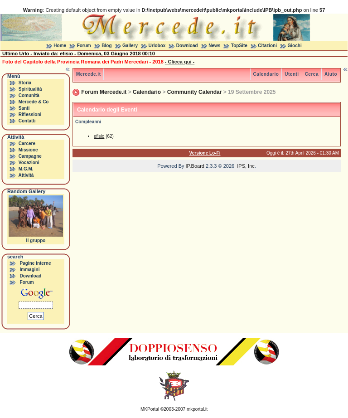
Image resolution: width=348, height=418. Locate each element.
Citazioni (267, 45)
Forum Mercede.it (103, 92)
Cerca (312, 74)
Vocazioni (29, 162)
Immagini (30, 269)
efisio (99, 136)
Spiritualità (30, 89)
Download (187, 45)
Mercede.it (88, 74)
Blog (106, 45)
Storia (25, 82)
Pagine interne (35, 263)
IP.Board (195, 166)
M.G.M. (26, 168)
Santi (24, 108)
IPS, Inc (246, 166)
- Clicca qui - (179, 61)
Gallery (130, 45)
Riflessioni (30, 114)
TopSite (239, 45)
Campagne (30, 156)
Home (59, 45)
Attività (26, 175)
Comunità (29, 95)
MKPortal (149, 409)
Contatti (27, 120)
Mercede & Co (34, 101)
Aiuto (330, 74)
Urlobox (157, 45)
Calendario (266, 74)
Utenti (292, 74)
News (214, 45)
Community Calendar (194, 92)
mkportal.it (197, 409)
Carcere (27, 143)
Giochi (295, 45)
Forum (84, 45)
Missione (28, 149)
